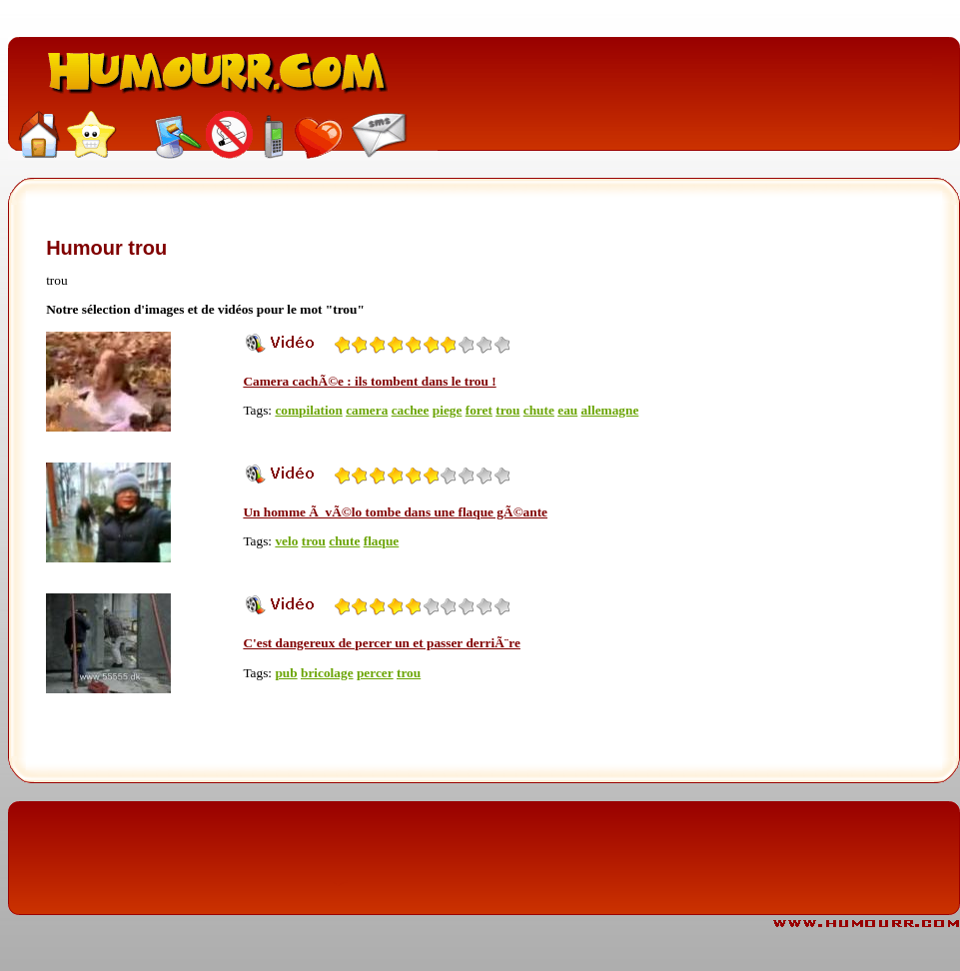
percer (375, 672)
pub (286, 672)
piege (448, 410)
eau (567, 410)
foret (479, 410)
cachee (411, 410)
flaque (382, 540)
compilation (308, 410)
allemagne (610, 410)
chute (538, 410)
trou (507, 410)
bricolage (327, 672)
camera (367, 410)
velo (286, 540)
